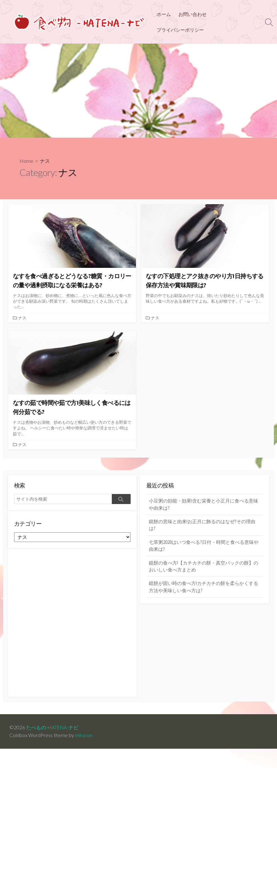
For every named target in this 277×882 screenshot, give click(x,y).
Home (26, 161)
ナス (22, 318)
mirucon (83, 735)
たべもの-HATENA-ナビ (52, 728)
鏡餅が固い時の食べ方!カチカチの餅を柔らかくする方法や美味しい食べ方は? (203, 587)
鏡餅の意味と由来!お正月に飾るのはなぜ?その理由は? (202, 525)
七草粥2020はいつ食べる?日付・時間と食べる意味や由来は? (203, 546)
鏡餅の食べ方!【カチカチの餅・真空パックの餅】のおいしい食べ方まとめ (203, 567)
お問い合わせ (192, 14)
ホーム (164, 14)
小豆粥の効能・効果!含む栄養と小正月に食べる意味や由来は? (203, 505)
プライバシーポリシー (180, 30)
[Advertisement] (138, 91)
